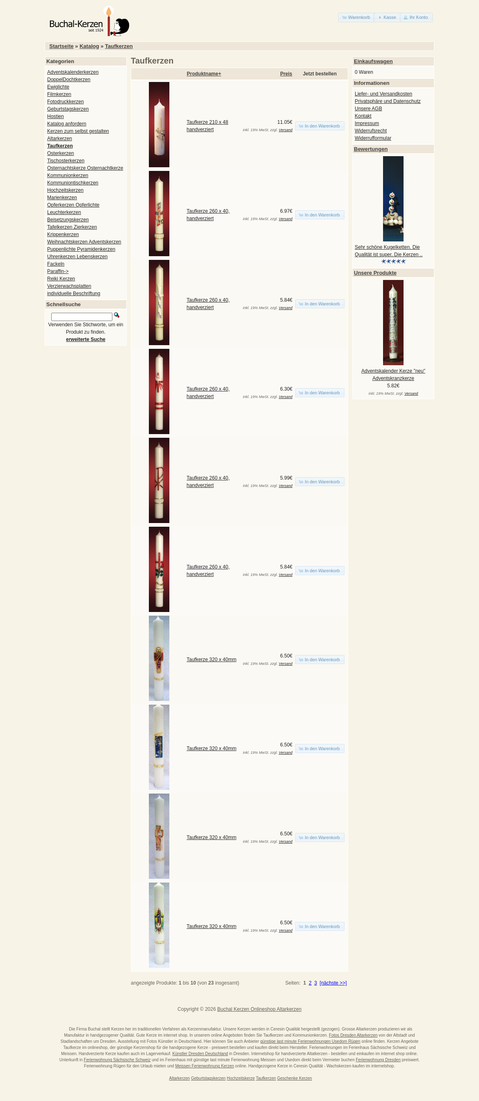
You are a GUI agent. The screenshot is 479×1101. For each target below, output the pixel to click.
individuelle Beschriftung (73, 293)
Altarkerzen (59, 138)
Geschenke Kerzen (294, 1078)
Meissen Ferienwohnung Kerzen (204, 1066)
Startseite (61, 46)
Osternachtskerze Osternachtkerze (85, 168)
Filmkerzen (59, 94)
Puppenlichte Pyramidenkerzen (81, 249)
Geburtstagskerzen (68, 109)
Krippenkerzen (63, 234)
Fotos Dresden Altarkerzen (353, 1035)
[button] (356, 17)
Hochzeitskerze (241, 1078)
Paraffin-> (57, 271)
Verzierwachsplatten (69, 286)
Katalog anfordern (66, 124)
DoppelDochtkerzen (68, 79)
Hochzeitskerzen (65, 190)
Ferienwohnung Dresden (378, 1060)
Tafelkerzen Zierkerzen (72, 227)
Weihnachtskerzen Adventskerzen (84, 242)
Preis (286, 74)
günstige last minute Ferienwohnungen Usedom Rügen (310, 1041)
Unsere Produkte (375, 273)
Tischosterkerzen (65, 161)
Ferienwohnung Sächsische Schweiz (117, 1060)
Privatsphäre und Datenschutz (388, 101)
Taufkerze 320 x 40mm (211, 659)
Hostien (55, 116)
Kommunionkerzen (67, 175)
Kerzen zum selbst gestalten (78, 131)
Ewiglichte (58, 87)
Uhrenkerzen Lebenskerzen (77, 256)
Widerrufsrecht (371, 131)
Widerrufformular (373, 138)
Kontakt (363, 116)
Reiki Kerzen (61, 279)
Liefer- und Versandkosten (383, 94)
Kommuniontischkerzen (72, 183)
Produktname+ (204, 74)
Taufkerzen (119, 46)
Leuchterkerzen (64, 212)
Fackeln (55, 264)
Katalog (89, 46)
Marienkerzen (62, 197)
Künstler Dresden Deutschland (200, 1053)
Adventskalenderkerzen (72, 72)
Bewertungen (371, 149)
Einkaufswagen (373, 61)
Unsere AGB (368, 108)
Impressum (367, 123)
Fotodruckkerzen (65, 102)
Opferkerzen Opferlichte (73, 205)
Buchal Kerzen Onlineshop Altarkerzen (259, 1009)
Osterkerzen (60, 153)
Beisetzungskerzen (68, 220)
